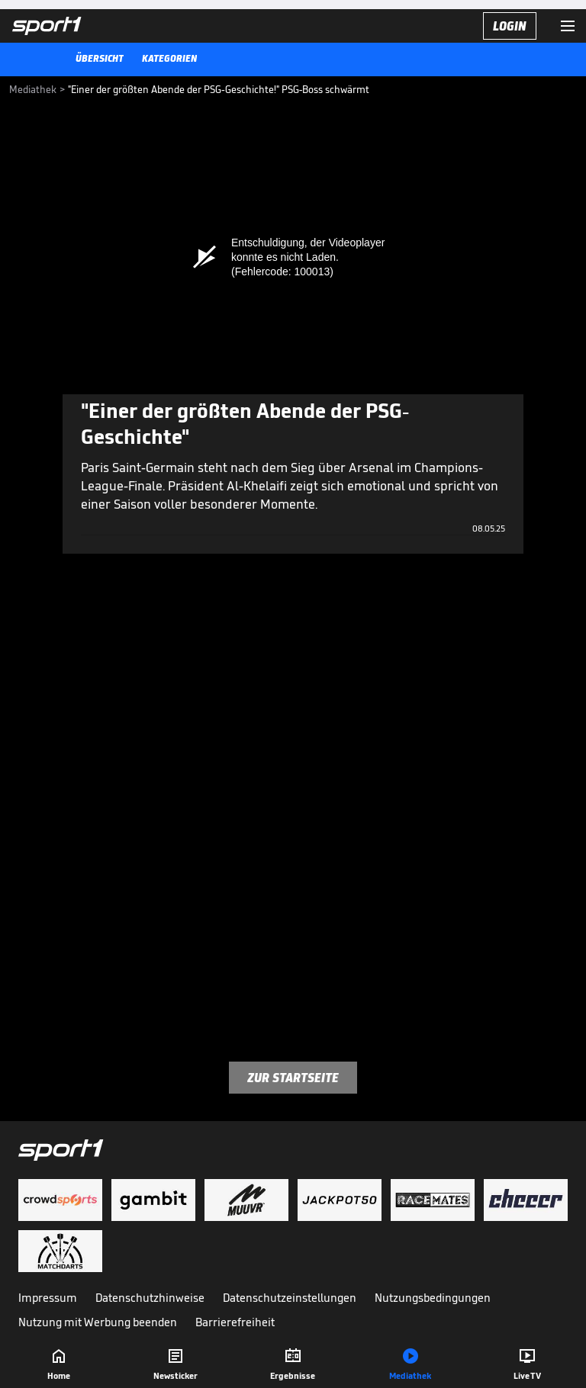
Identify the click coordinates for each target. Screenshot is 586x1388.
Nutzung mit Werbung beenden (97, 1322)
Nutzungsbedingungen (433, 1297)
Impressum (47, 1297)
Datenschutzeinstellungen (289, 1297)
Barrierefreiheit (235, 1322)
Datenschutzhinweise (149, 1297)
